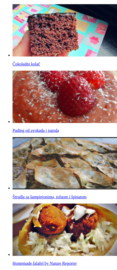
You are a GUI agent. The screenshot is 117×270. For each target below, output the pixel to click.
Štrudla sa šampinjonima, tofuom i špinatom (50, 197)
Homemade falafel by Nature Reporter (45, 263)
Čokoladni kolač (26, 64)
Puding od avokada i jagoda (36, 130)
